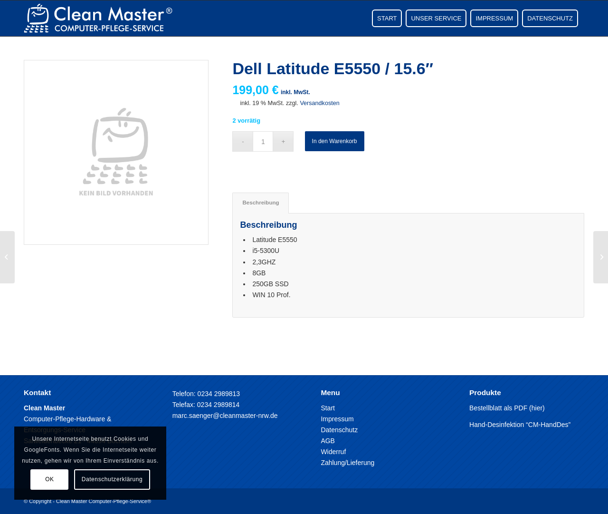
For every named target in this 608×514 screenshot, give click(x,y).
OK (49, 479)
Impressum (337, 419)
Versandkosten (319, 103)
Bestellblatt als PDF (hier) (507, 408)
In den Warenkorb (334, 141)
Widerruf (333, 452)
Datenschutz (339, 430)
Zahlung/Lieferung (347, 462)
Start (328, 408)
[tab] (260, 203)
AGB (328, 441)
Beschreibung (260, 202)
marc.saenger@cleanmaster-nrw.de (225, 415)
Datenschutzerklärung (112, 479)
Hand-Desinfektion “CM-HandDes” (519, 424)
